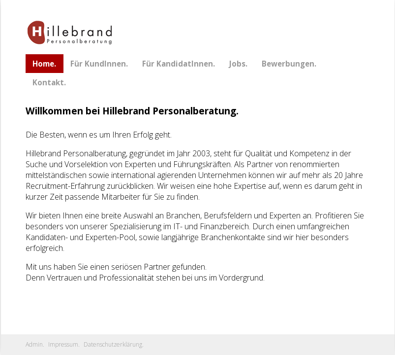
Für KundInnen (98, 64)
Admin (34, 344)
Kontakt (48, 82)
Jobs (237, 64)
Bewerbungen (288, 64)
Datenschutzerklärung (113, 344)
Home (43, 64)
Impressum (63, 344)
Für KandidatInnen (177, 64)
